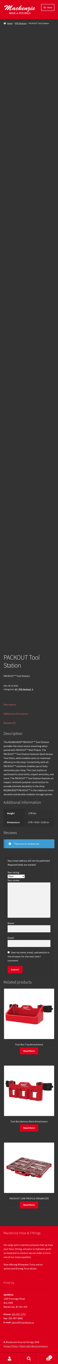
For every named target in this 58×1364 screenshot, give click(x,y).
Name (11, 923)
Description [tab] (10, 704)
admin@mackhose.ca (23, 1322)
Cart (45, 1356)
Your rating (14, 872)
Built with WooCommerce (34, 1346)
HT (16, 689)
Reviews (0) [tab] (9, 722)
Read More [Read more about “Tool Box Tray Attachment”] (29, 1050)
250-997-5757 (19, 1314)
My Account (9, 1358)
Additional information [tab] (16, 713)
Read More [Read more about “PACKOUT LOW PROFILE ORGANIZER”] (29, 1204)
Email (11, 937)
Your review (14, 880)
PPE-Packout (20, 23)
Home (10, 23)
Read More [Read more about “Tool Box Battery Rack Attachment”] (29, 1127)
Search (29, 1358)
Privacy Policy (11, 1346)
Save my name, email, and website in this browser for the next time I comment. (28, 956)
